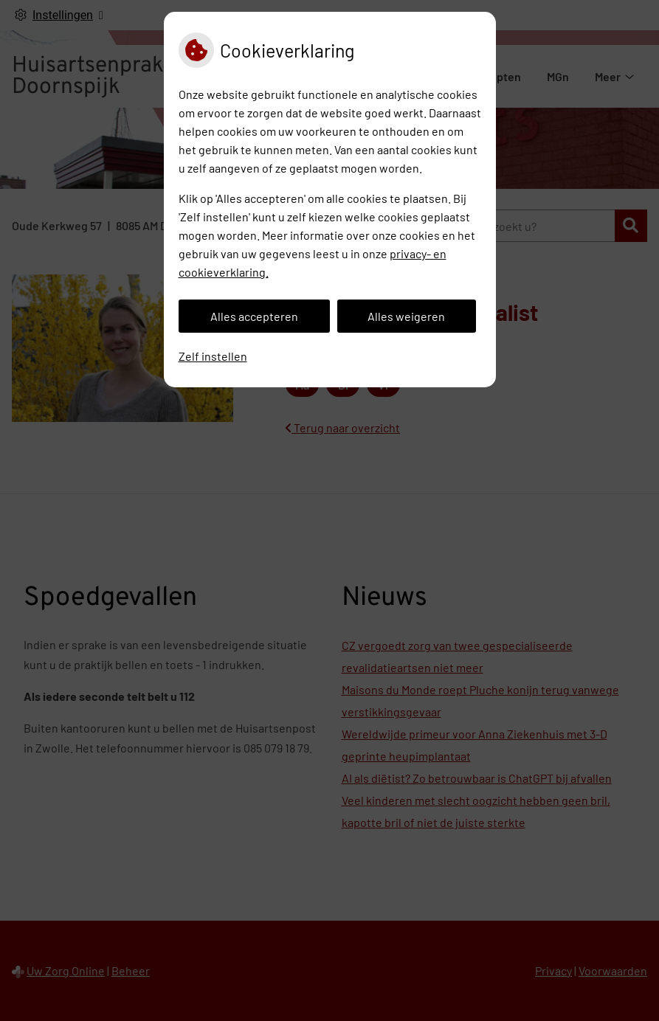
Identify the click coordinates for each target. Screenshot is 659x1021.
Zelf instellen (213, 356)
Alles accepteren (254, 316)
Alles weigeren (406, 316)
